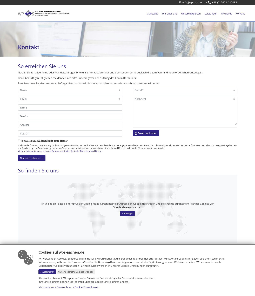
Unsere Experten (191, 13)
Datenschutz (64, 287)
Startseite (152, 13)
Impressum (47, 287)
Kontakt (240, 13)
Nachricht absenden (31, 158)
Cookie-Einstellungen (87, 287)
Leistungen (210, 13)
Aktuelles (226, 13)
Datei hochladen (146, 133)
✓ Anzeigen (127, 213)
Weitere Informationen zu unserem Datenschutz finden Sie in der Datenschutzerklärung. (60, 151)
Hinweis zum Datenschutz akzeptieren (43, 141)
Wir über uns (169, 13)
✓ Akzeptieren (47, 271)
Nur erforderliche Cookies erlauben (75, 271)
